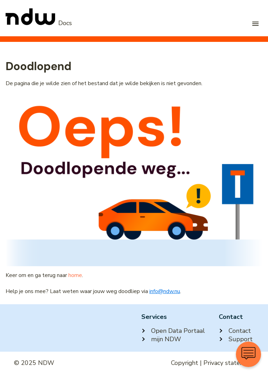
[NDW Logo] (39, 23)
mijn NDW (161, 339)
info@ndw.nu (164, 291)
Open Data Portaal (173, 331)
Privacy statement (228, 363)
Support (236, 339)
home (75, 275)
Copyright (184, 363)
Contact (235, 331)
